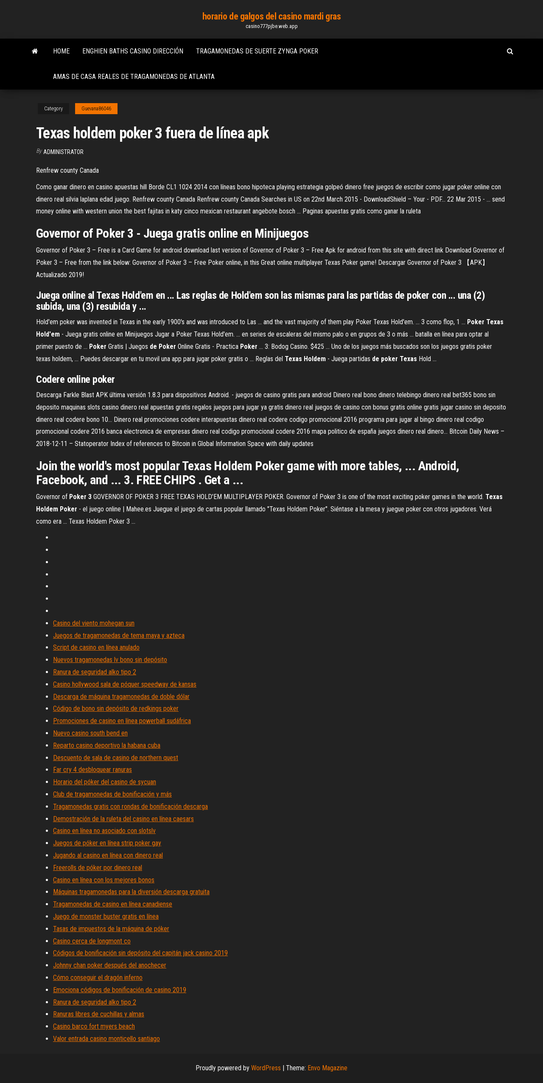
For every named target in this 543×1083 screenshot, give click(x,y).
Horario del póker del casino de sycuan (104, 782)
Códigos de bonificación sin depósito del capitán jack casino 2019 (140, 953)
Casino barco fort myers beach (94, 1026)
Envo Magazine (327, 1068)
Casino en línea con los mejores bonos (103, 880)
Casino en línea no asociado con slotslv (104, 831)
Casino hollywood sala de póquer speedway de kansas (124, 684)
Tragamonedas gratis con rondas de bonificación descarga (130, 806)
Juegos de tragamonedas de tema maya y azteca (119, 635)
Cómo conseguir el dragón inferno (98, 978)
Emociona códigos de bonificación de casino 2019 (119, 990)
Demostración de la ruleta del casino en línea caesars (123, 819)
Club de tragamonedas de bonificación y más (112, 794)
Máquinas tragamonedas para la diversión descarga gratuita (131, 892)
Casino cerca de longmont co (92, 941)
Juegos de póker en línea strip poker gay (107, 843)
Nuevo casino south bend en (90, 733)
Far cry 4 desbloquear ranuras (92, 770)
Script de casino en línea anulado (96, 647)
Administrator (63, 152)
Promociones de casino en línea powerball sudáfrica (122, 721)
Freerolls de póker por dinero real (97, 868)
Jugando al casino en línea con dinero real (108, 855)
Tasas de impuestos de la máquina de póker (111, 929)
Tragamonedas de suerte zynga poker (257, 51)
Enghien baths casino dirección (132, 51)
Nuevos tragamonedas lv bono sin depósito (110, 660)
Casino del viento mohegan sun (93, 623)
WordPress (266, 1068)
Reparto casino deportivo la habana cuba (106, 745)
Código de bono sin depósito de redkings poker (116, 708)
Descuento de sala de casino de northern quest (115, 758)
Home (61, 51)
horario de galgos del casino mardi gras (271, 16)
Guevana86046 (96, 109)
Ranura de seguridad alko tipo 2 (94, 672)
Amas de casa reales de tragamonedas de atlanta (134, 77)
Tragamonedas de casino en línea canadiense (112, 904)
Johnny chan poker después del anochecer (109, 965)
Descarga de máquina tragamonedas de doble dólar (121, 697)
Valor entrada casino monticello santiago (106, 1039)
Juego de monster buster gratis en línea (106, 916)
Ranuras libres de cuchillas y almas (98, 1014)
